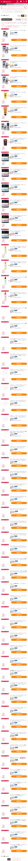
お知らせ (16, 856)
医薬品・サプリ (10, 4)
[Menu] (1, 1)
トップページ (3, 4)
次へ (23, 820)
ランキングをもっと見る (14, 848)
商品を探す (3, 853)
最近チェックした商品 (5, 859)
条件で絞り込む (6, 19)
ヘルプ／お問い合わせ (18, 853)
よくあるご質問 (17, 859)
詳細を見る (19, 40)
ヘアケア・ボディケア (19, 4)
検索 (25, 7)
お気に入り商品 (4, 856)
